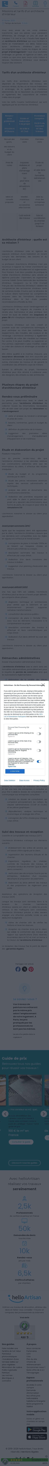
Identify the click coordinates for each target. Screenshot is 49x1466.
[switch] (39, 733)
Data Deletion (9, 780)
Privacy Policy (39, 780)
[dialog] (24, 733)
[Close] (43, 685)
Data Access (24, 780)
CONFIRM (15, 771)
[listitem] (24, 728)
